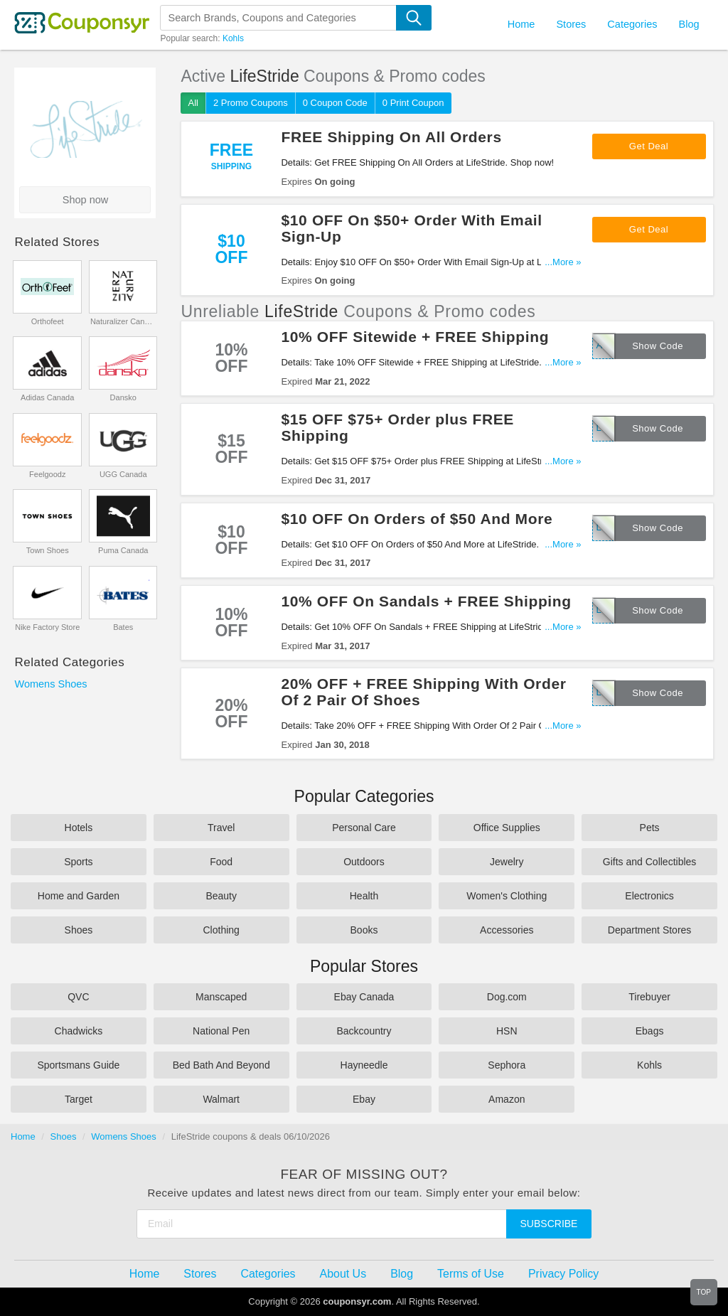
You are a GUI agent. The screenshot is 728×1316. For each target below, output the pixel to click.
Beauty (221, 896)
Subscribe (549, 1223)
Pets (650, 827)
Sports (78, 861)
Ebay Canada (364, 996)
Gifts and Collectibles (650, 861)
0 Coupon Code (335, 102)
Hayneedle (364, 1065)
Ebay (364, 1099)
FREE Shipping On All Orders (391, 137)
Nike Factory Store (47, 627)
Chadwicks (79, 1031)
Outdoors (364, 861)
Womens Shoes (50, 684)
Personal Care (364, 827)
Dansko (123, 397)
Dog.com (507, 996)
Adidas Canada (47, 397)
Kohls (233, 38)
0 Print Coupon (413, 102)
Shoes (79, 930)
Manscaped (221, 996)
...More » (563, 262)
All (193, 102)
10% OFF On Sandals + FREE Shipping (426, 601)
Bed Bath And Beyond (221, 1065)
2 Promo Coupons (250, 102)
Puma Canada (123, 550)
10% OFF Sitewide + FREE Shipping (415, 336)
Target (78, 1099)
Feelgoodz (47, 474)
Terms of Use (470, 1274)
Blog (688, 24)
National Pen (221, 1031)
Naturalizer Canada (123, 321)
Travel (221, 827)
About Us (343, 1274)
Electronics (649, 896)
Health (364, 896)
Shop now (86, 199)
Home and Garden (78, 896)
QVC (78, 996)
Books (364, 930)
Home (23, 1136)
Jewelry (506, 861)
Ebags (650, 1031)
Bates (123, 627)
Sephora (506, 1065)
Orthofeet (47, 321)
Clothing (221, 930)
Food (221, 861)
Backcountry (363, 1031)
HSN (507, 1031)
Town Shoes (47, 550)
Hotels (79, 827)
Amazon (506, 1099)
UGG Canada (123, 474)
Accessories (506, 930)
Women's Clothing (506, 896)
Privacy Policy (563, 1274)
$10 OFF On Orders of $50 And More (416, 518)
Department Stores (650, 930)
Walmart (221, 1099)
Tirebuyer (649, 996)
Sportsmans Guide (78, 1065)
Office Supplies (506, 827)
